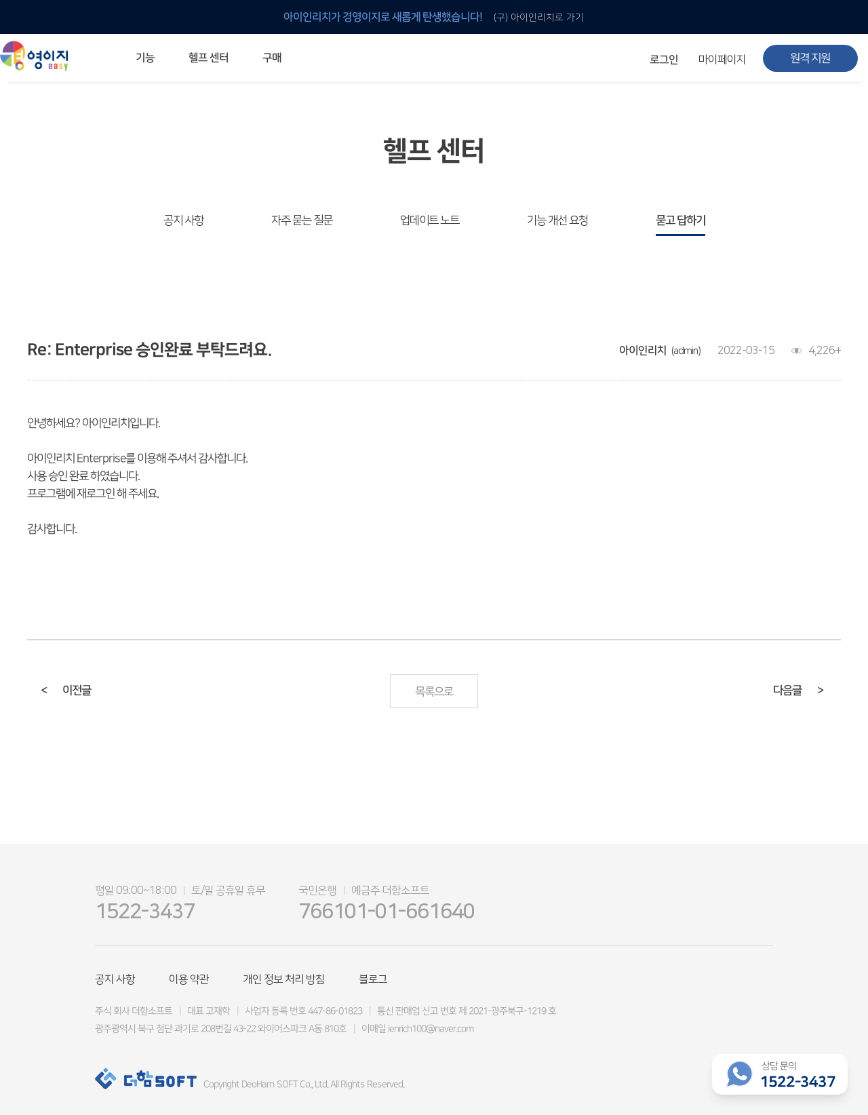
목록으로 (434, 692)
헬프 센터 (209, 58)
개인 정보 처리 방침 (284, 979)
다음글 (798, 690)
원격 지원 (810, 58)
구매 (271, 58)
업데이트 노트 (429, 220)
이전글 (66, 690)
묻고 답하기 (680, 220)
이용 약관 (189, 979)
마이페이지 (722, 60)
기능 (145, 58)
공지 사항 (183, 220)
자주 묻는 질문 (301, 220)
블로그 (373, 979)
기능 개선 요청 (557, 220)
